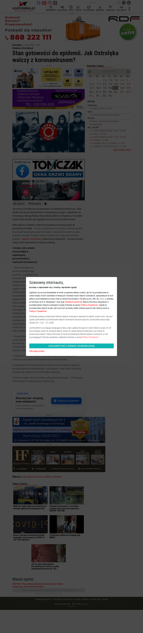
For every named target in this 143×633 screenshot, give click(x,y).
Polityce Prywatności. (90, 337)
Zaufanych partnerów (73, 302)
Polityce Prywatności (89, 305)
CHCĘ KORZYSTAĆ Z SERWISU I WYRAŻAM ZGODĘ (71, 346)
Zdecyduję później (36, 351)
